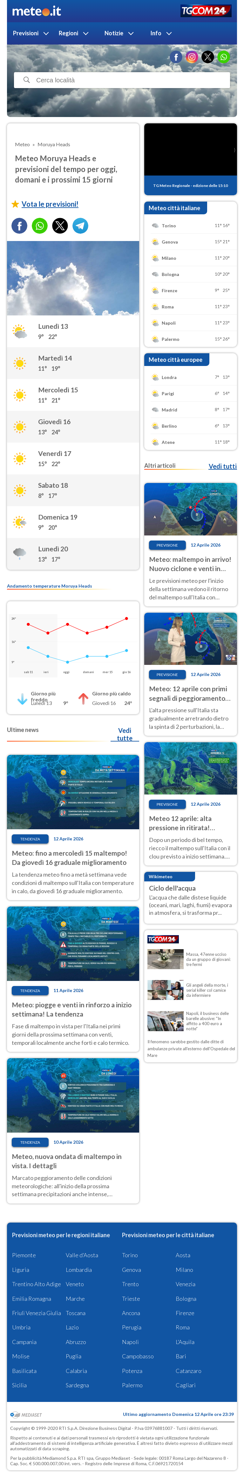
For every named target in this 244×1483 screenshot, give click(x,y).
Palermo (132, 1385)
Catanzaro (188, 1370)
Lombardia (79, 1269)
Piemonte (24, 1255)
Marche (75, 1298)
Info (155, 33)
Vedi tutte (124, 734)
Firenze (185, 1312)
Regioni (68, 33)
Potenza (132, 1370)
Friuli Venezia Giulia (36, 1312)
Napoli (130, 1341)
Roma (183, 1327)
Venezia (185, 1283)
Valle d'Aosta (82, 1255)
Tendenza (30, 839)
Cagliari (186, 1385)
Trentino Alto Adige (36, 1283)
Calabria (76, 1370)
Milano (184, 1269)
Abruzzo (76, 1341)
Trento (130, 1283)
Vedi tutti (223, 466)
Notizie (114, 33)
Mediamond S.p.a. (60, 1458)
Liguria (20, 1269)
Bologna (186, 1298)
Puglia (73, 1356)
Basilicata (24, 1370)
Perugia (131, 1327)
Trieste (131, 1298)
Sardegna (77, 1385)
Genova (131, 1269)
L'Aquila (185, 1341)
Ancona (131, 1312)
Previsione (167, 545)
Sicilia (19, 1385)
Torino (130, 1255)
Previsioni (25, 33)
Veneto (75, 1283)
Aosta (183, 1255)
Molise (21, 1356)
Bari (181, 1356)
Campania (24, 1341)
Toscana (75, 1312)
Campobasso (138, 1356)
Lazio (72, 1327)
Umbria (21, 1327)
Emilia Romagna (31, 1298)
